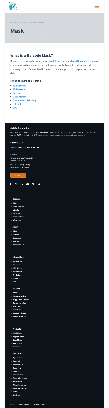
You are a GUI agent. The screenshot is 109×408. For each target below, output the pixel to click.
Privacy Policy (40, 404)
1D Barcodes (20, 85)
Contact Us (16, 143)
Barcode (17, 93)
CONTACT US (18, 175)
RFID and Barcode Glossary (27, 22)
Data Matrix (19, 96)
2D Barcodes (20, 89)
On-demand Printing (24, 100)
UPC (15, 107)
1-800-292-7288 (16, 147)
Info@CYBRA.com (32, 147)
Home (12, 22)
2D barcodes (60, 61)
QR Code (17, 104)
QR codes (81, 61)
